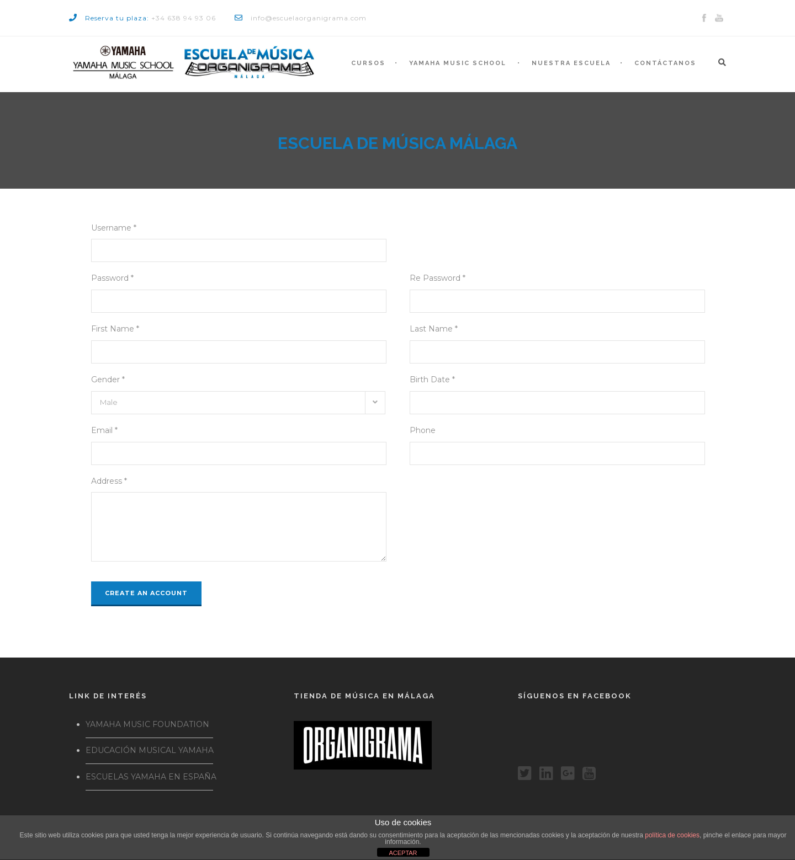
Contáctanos (665, 63)
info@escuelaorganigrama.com (309, 18)
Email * (104, 430)
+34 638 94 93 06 (183, 18)
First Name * (115, 329)
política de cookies (672, 835)
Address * (109, 481)
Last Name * (434, 329)
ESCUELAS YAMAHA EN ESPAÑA (151, 777)
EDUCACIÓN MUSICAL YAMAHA (150, 750)
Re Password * (437, 278)
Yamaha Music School (457, 63)
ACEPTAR (403, 853)
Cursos (368, 63)
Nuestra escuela (571, 63)
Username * (113, 228)
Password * (112, 278)
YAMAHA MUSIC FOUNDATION (147, 724)
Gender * (108, 379)
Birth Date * (432, 379)
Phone (423, 430)
